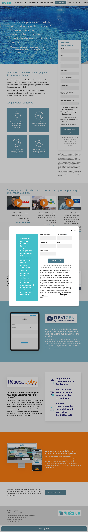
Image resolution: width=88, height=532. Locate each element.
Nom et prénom (62, 235)
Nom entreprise (45, 235)
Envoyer (54, 260)
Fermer (73, 230)
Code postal (44, 250)
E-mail (59, 242)
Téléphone (43, 242)
